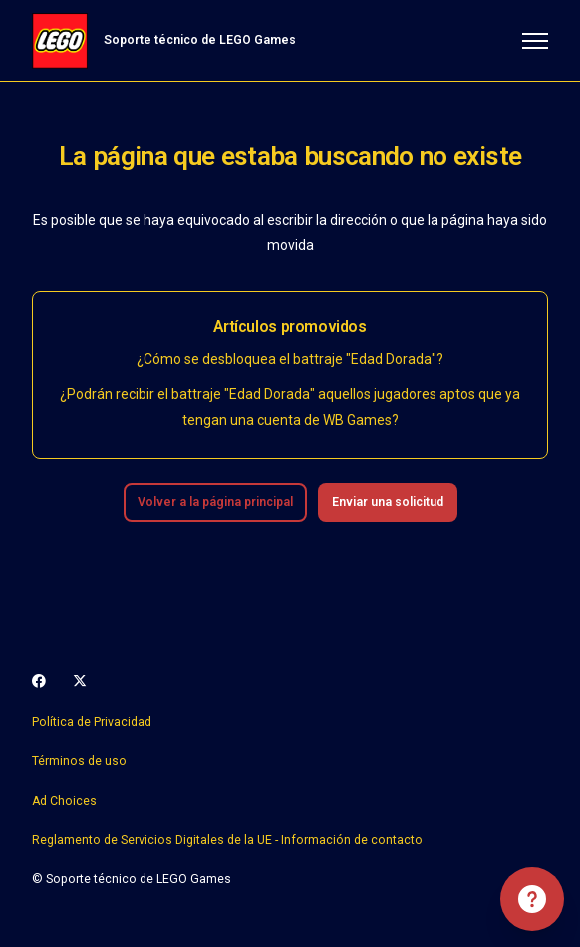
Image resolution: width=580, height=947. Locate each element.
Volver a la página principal (215, 502)
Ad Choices (64, 801)
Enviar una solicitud (387, 502)
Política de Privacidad (91, 722)
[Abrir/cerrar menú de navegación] (535, 41)
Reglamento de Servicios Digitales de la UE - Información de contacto (227, 840)
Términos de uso (79, 761)
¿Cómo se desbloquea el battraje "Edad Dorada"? (290, 359)
